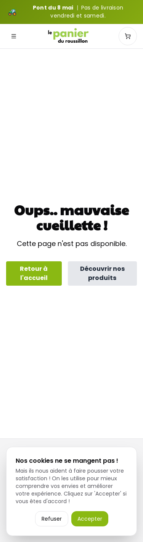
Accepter (89, 519)
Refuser (52, 519)
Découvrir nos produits (102, 273)
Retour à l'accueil (34, 273)
